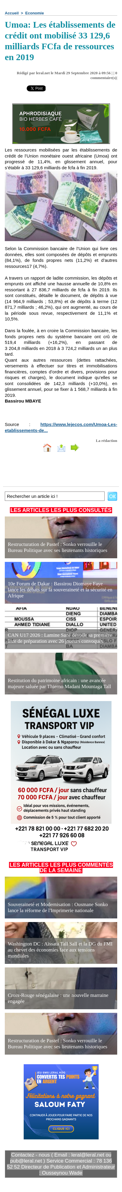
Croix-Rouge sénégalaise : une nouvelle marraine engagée (58, 998)
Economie (34, 13)
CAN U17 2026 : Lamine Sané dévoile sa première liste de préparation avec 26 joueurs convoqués (60, 638)
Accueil (12, 13)
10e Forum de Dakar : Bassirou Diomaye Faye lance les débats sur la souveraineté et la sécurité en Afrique (60, 590)
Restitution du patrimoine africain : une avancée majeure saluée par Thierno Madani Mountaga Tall (59, 683)
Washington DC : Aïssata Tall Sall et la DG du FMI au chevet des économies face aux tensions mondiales (60, 950)
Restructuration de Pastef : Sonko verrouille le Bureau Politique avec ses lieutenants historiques (57, 547)
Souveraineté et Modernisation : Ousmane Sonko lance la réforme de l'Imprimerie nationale (58, 907)
